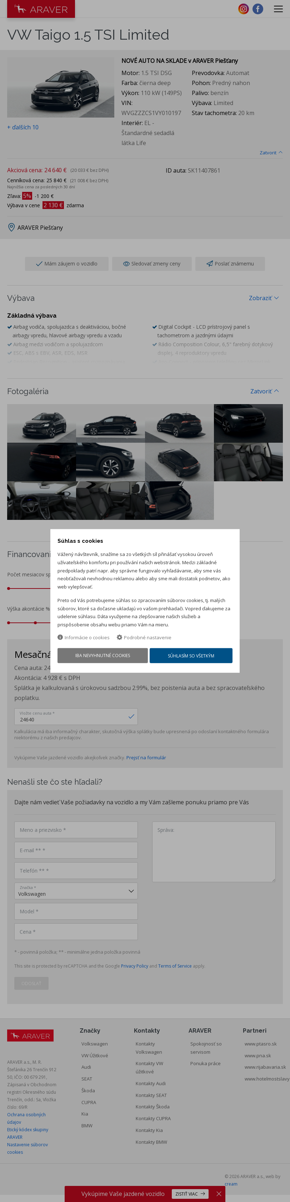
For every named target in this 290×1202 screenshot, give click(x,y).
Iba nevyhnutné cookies (102, 657)
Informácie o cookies (84, 638)
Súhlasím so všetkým (192, 657)
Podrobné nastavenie (144, 638)
